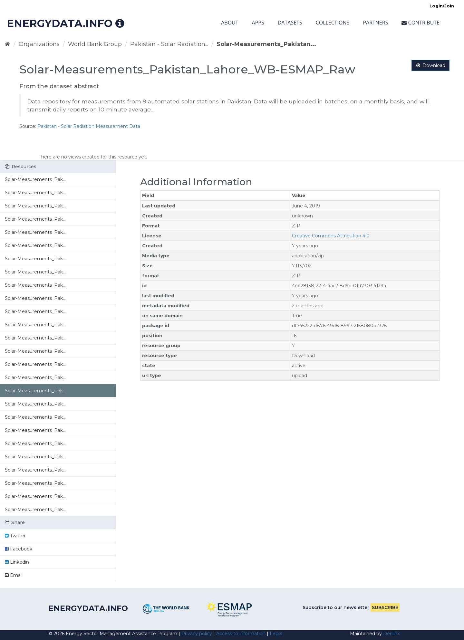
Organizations (39, 44)
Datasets (290, 22)
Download (430, 65)
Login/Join (442, 5)
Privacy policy (196, 633)
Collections (333, 22)
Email (14, 575)
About (229, 22)
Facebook (18, 549)
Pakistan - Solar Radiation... (169, 44)
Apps (258, 22)
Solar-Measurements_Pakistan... (266, 44)
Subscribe (385, 607)
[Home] (7, 44)
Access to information (241, 633)
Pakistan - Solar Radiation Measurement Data (88, 126)
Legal (276, 633)
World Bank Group (95, 44)
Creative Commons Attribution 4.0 (331, 236)
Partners (375, 22)
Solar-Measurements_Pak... (35, 179)
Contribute (420, 22)
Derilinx (391, 633)
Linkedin (17, 562)
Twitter (15, 536)
